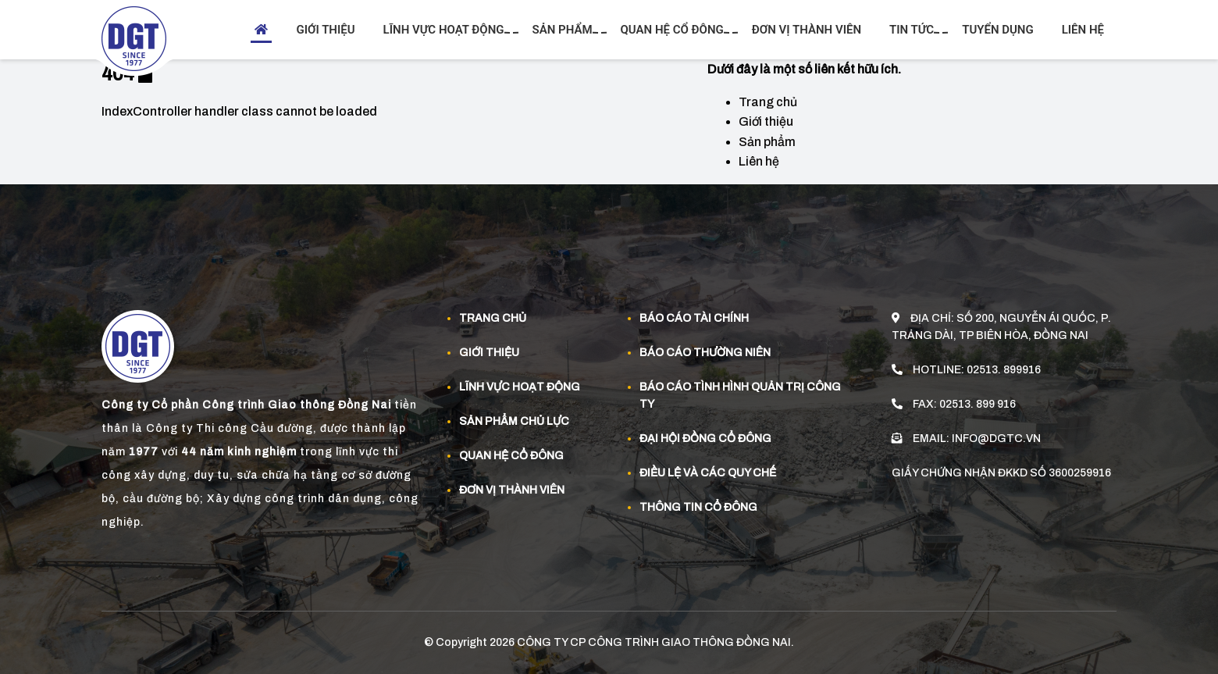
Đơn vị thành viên (806, 30)
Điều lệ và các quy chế (707, 473)
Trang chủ (768, 102)
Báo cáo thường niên (705, 352)
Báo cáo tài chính (694, 318)
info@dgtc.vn (996, 438)
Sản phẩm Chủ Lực (514, 421)
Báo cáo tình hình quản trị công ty (740, 395)
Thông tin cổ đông (698, 507)
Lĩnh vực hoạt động (445, 29)
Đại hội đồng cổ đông (705, 438)
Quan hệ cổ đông (674, 29)
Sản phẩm (564, 29)
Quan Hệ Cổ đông (511, 456)
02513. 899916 (1004, 370)
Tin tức (913, 29)
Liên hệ (1083, 30)
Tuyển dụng (998, 30)
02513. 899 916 (977, 404)
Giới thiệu (325, 30)
